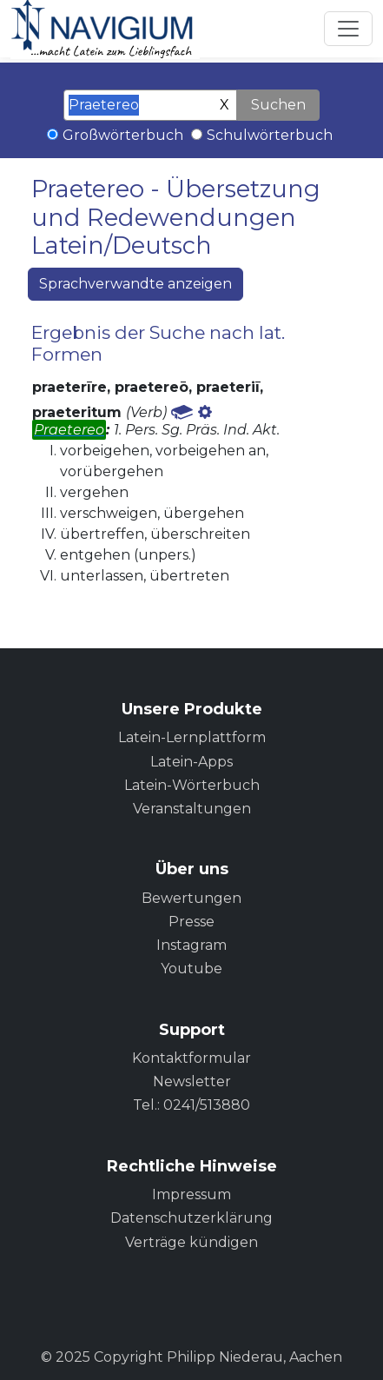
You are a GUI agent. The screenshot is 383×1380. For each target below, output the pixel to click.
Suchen (278, 104)
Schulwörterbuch (270, 135)
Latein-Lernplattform (192, 737)
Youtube (191, 968)
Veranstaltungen (192, 808)
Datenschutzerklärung (191, 1218)
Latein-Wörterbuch (192, 785)
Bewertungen (191, 898)
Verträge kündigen (191, 1242)
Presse (191, 921)
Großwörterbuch (123, 135)
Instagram (191, 945)
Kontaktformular (191, 1058)
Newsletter (192, 1081)
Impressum (191, 1194)
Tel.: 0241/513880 (191, 1105)
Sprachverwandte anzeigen (135, 283)
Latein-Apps (191, 761)
